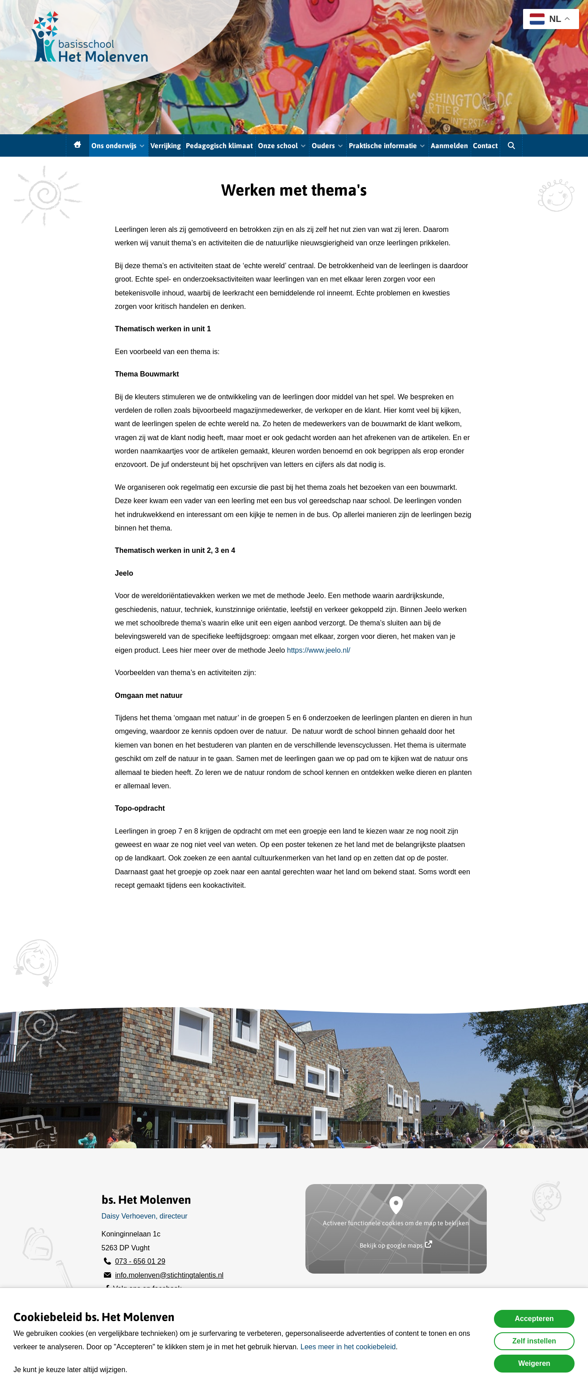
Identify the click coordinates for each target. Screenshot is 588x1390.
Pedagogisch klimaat (219, 145)
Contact (485, 145)
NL (545, 19)
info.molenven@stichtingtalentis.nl (169, 1275)
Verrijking (165, 145)
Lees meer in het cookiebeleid (348, 1347)
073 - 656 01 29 (140, 1261)
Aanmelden (449, 145)
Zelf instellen (534, 1341)
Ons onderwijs (118, 145)
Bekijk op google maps (396, 1244)
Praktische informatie (387, 145)
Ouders (328, 145)
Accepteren (534, 1318)
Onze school (282, 145)
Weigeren (534, 1363)
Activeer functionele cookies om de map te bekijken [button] (396, 1223)
